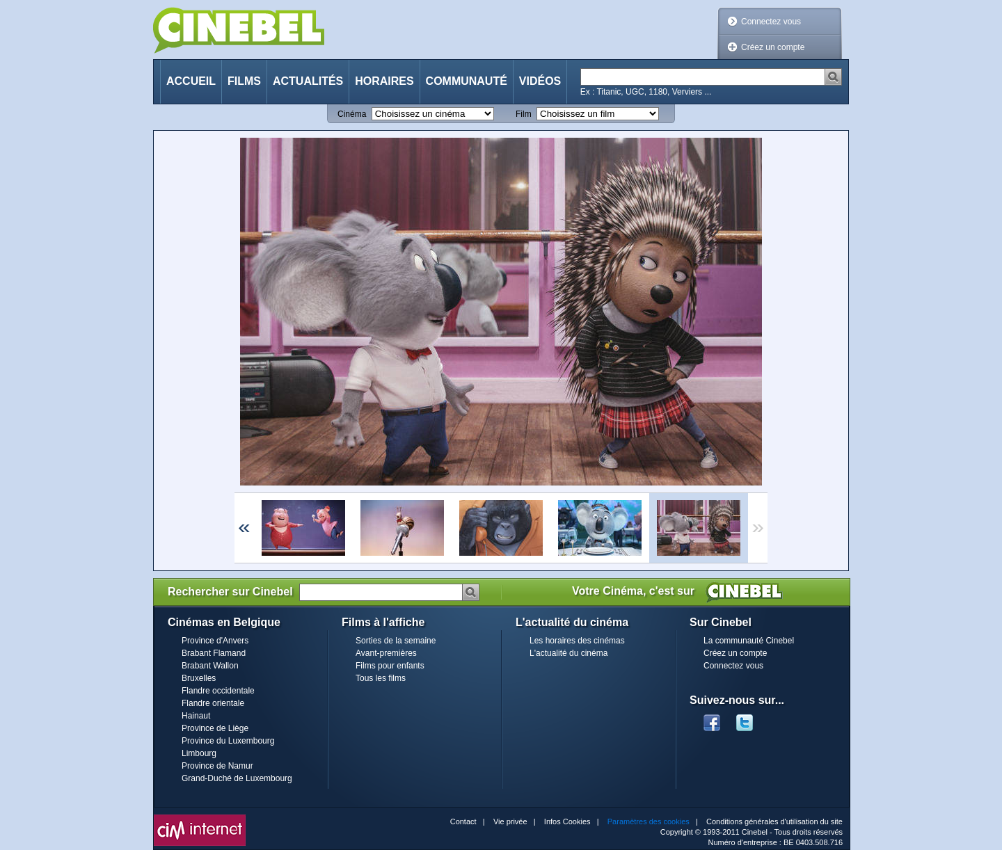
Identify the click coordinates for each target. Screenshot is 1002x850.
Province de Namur (217, 766)
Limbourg (199, 753)
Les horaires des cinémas (577, 640)
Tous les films (381, 678)
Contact (463, 821)
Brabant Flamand (214, 653)
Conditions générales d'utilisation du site (774, 821)
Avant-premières (386, 653)
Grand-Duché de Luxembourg (237, 778)
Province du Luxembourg (228, 741)
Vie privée (510, 821)
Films (244, 81)
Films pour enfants (390, 666)
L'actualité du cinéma (568, 653)
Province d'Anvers (215, 640)
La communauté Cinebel (748, 640)
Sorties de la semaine (396, 640)
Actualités (308, 81)
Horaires (384, 81)
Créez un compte (772, 47)
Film (524, 114)
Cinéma (351, 114)
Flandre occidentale (218, 691)
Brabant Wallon (210, 666)
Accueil (191, 81)
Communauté (466, 81)
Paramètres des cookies (648, 821)
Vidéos (540, 81)
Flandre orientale (213, 703)
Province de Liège (215, 728)
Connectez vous (771, 21)
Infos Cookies (567, 821)
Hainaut (196, 716)
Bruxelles (199, 678)
